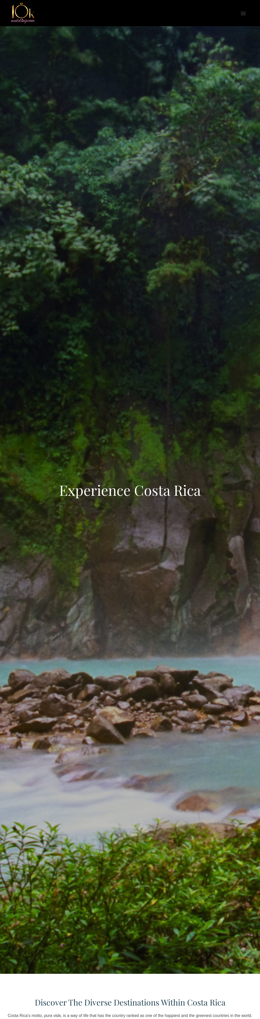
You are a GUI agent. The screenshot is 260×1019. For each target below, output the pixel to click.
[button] (243, 13)
